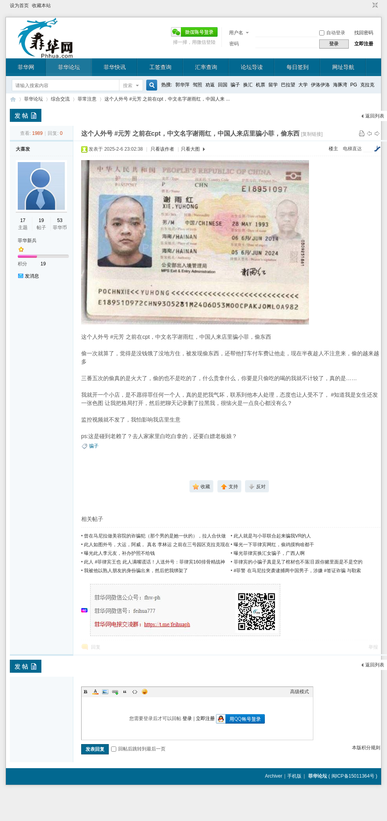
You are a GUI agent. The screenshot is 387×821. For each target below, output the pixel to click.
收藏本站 (41, 5)
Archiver (273, 776)
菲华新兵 (27, 240)
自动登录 (332, 32)
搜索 (127, 85)
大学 (303, 85)
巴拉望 (288, 85)
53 (59, 220)
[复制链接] (312, 134)
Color (95, 692)
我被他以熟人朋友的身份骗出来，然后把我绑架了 (136, 570)
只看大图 (190, 149)
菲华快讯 (115, 67)
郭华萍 (182, 85)
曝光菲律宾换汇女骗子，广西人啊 (269, 553)
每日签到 (298, 67)
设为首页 (19, 5)
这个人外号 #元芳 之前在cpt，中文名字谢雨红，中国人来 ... (167, 99)
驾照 (197, 85)
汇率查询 (206, 67)
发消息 (32, 276)
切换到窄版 (374, 5)
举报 (373, 647)
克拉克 (367, 85)
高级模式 (299, 691)
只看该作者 (162, 149)
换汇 (248, 85)
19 (41, 220)
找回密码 (363, 32)
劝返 (210, 85)
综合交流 (60, 99)
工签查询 (160, 67)
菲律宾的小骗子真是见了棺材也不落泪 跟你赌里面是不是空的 (298, 562)
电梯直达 (352, 148)
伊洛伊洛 (320, 85)
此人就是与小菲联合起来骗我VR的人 (272, 536)
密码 (234, 44)
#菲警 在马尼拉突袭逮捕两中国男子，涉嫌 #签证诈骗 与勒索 (297, 570)
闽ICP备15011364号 (352, 776)
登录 (187, 718)
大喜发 (23, 149)
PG (353, 85)
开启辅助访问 (368, 5)
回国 (222, 85)
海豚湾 (340, 85)
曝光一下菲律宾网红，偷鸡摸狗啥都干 (274, 544)
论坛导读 (252, 67)
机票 (260, 85)
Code (135, 692)
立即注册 (363, 44)
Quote (125, 692)
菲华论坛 (69, 67)
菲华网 (26, 67)
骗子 (235, 85)
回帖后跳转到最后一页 (138, 749)
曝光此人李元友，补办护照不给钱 (119, 553)
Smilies (145, 692)
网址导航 (343, 67)
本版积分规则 (366, 747)
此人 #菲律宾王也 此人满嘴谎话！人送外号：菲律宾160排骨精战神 (154, 562)
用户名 (236, 32)
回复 (95, 647)
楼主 (333, 148)
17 (22, 220)
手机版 (294, 776)
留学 (273, 85)
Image (105, 692)
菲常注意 (87, 99)
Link (115, 692)
